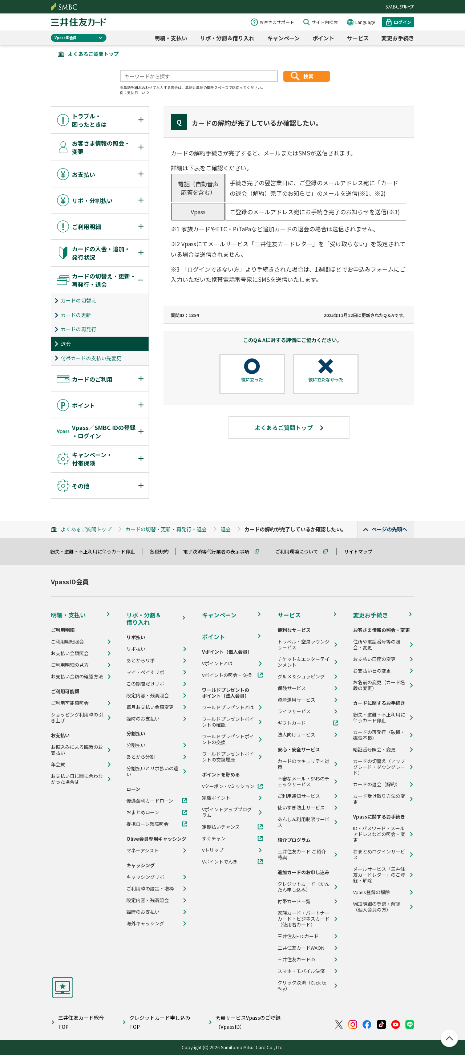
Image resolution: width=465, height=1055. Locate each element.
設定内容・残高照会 (147, 695)
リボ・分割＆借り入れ (227, 38)
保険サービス (292, 688)
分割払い (135, 745)
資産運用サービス (296, 700)
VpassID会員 (65, 37)
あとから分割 (140, 757)
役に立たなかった (325, 379)
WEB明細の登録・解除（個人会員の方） (376, 907)
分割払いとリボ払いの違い (152, 771)
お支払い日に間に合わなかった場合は (77, 779)
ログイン (402, 22)
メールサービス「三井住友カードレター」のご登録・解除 (379, 875)
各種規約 (162, 551)
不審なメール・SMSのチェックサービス (303, 781)
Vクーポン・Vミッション (228, 786)
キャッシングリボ (145, 877)
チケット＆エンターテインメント (303, 662)
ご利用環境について (300, 551)
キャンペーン (283, 38)
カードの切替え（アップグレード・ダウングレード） (379, 767)
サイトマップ (361, 551)
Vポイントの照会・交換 (227, 675)
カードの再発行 (78, 329)
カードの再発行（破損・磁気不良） (379, 735)
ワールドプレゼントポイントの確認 (228, 722)
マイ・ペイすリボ (145, 672)
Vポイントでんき (220, 862)
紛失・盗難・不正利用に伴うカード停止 (96, 551)
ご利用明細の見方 (70, 665)
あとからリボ (140, 661)
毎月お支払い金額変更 (150, 707)
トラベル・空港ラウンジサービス (303, 644)
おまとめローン (142, 812)
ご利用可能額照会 (70, 703)
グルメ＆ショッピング (301, 676)
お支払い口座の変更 (374, 659)
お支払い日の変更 (372, 671)
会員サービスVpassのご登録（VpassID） (247, 1022)
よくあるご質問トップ (93, 53)
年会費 (58, 764)
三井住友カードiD (296, 959)
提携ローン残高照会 (147, 824)
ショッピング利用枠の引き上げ (77, 717)
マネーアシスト (142, 850)
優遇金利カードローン (149, 801)
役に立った (252, 379)
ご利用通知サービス (299, 796)
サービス (358, 38)
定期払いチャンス (221, 827)
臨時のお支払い (142, 719)
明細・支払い (170, 38)
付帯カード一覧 (294, 901)
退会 (66, 343)
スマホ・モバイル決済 (301, 971)
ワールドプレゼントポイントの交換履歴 (228, 757)
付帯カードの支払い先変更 (91, 358)
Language (365, 22)
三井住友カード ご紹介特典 (302, 854)
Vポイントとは (217, 663)
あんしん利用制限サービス (303, 822)
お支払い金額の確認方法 (77, 676)
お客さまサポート (276, 22)
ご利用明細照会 (67, 642)
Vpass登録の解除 (371, 892)
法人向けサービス (296, 735)
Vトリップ (212, 850)
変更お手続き (397, 38)
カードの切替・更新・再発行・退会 (166, 529)
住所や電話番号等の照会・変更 (376, 644)
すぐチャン (214, 838)
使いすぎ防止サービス (301, 808)
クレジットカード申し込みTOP (159, 1022)
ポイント (323, 38)
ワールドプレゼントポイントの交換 (228, 739)
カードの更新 (76, 314)
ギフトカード (292, 723)
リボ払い (135, 649)
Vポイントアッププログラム (227, 812)
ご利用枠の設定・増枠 (150, 889)
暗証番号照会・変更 (374, 749)
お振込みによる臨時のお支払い (77, 750)
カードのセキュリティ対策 (303, 764)
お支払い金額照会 (70, 653)
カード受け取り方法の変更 (379, 799)
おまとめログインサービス (379, 854)
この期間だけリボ (145, 684)
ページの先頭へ (389, 529)
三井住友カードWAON (301, 948)
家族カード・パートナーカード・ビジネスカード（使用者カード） (303, 919)
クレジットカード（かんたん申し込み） (303, 887)
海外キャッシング (145, 923)
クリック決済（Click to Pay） (302, 985)
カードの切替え (78, 300)
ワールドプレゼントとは (228, 707)
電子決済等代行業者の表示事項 (219, 551)
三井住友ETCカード (298, 936)
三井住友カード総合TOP (81, 1022)
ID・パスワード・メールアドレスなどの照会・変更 (379, 834)
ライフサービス (294, 711)
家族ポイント (216, 798)
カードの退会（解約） (376, 784)
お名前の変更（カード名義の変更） (379, 685)
